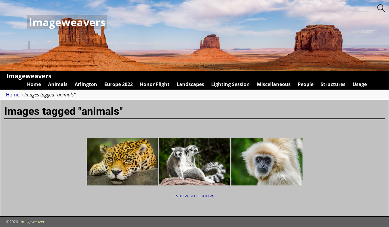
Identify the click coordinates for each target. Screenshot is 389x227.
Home (34, 84)
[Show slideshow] (194, 196)
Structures (333, 84)
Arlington (86, 84)
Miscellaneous (274, 84)
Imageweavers (67, 22)
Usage (360, 84)
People (305, 84)
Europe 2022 (118, 84)
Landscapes (190, 84)
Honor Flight (154, 84)
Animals (58, 84)
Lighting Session (230, 84)
